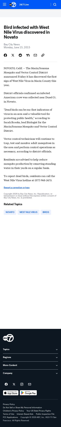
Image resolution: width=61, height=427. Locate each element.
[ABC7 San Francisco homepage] (12, 4)
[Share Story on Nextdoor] (28, 55)
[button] (4, 4)
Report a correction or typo (16, 187)
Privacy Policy (9, 404)
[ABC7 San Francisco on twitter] (14, 384)
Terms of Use (8, 414)
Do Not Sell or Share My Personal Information (22, 408)
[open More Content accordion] (30, 365)
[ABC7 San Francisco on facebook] (6, 384)
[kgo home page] (8, 338)
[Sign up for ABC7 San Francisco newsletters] (29, 384)
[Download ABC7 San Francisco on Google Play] (28, 392)
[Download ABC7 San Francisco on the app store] (11, 392)
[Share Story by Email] (35, 55)
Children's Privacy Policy (13, 411)
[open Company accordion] (30, 373)
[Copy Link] (43, 55)
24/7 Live (24, 4)
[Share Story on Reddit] (20, 55)
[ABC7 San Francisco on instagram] (22, 384)
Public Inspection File (45, 414)
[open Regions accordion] (30, 357)
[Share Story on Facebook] (5, 55)
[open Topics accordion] (30, 349)
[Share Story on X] (13, 55)
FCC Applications (10, 417)
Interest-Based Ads (25, 414)
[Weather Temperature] (45, 4)
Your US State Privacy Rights (39, 411)
